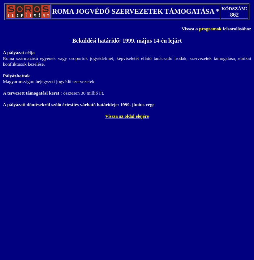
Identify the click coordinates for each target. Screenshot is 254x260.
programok (210, 28)
